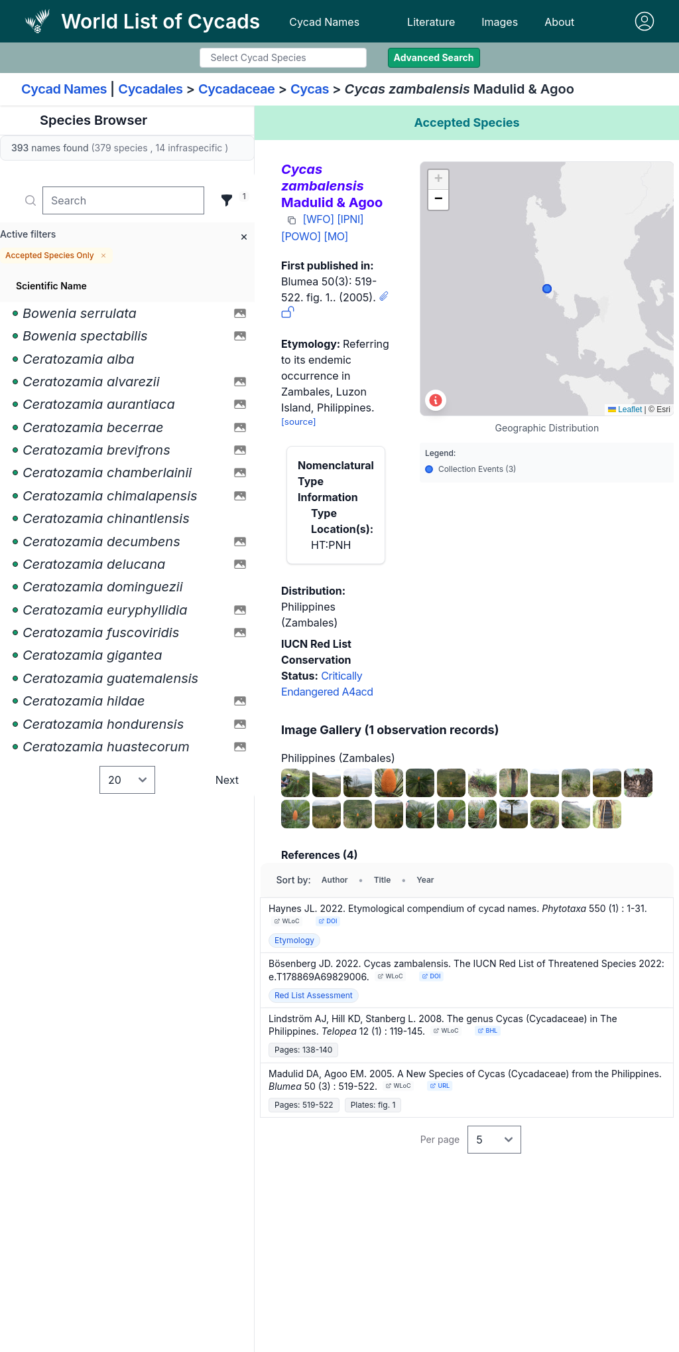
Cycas (309, 89)
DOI (327, 921)
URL (440, 1085)
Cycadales (150, 89)
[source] (298, 421)
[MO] (336, 236)
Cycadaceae (236, 89)
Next (227, 780)
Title (382, 880)
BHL (487, 1030)
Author (335, 880)
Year (425, 880)
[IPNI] (350, 219)
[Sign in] (644, 21)
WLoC (287, 921)
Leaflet (625, 409)
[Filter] (227, 200)
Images (499, 22)
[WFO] (318, 219)
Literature (431, 22)
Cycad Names (324, 22)
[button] (438, 180)
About (559, 22)
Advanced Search (434, 57)
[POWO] (301, 236)
